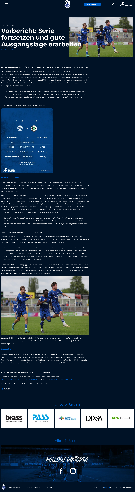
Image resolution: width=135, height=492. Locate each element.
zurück (7, 389)
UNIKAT (107, 487)
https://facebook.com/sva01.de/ (63, 379)
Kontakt (49, 487)
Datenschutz (39, 487)
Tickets (92, 4)
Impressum (27, 487)
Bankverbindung (15, 487)
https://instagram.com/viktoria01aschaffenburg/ (19, 379)
